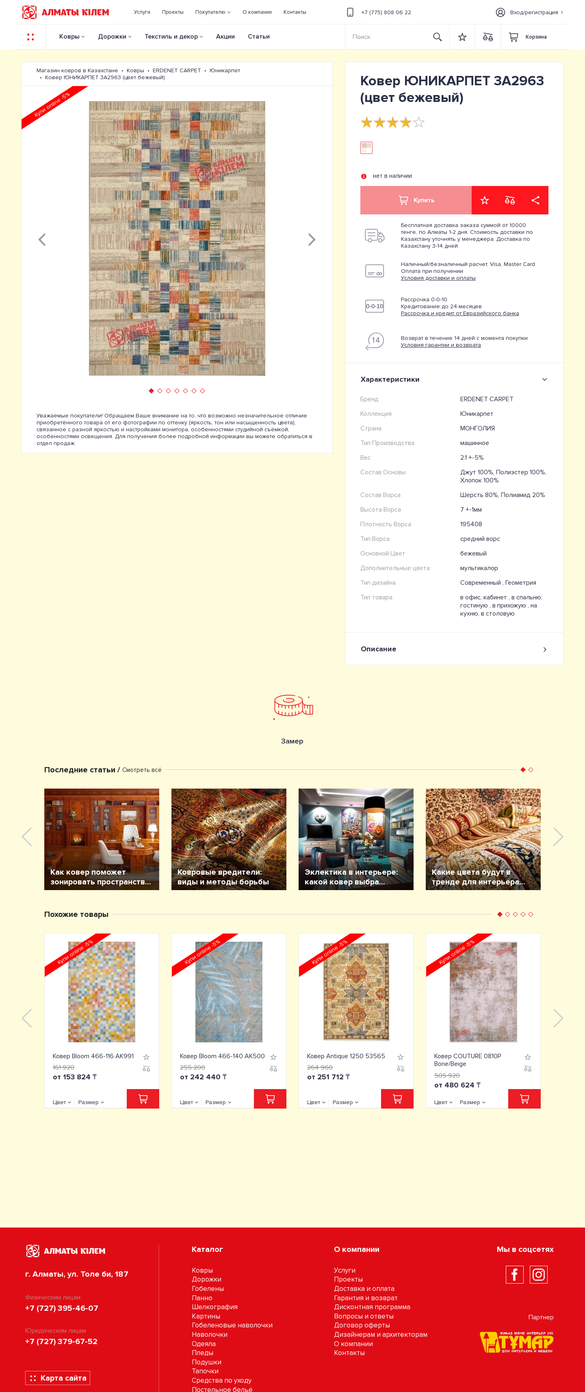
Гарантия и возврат (366, 1298)
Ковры (69, 36)
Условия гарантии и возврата (441, 345)
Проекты (348, 1279)
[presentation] (42, 238)
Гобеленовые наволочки (232, 1325)
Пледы (202, 1353)
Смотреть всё (142, 770)
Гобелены (208, 1288)
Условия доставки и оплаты (438, 278)
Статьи (259, 36)
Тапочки (205, 1371)
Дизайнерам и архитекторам (380, 1334)
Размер (88, 1102)
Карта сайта (58, 1378)
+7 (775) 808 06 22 (377, 12)
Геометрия (520, 583)
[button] (213, 12)
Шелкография (215, 1307)
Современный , (482, 583)
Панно (202, 1298)
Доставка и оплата (364, 1288)
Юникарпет (477, 414)
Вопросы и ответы (364, 1316)
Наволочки (210, 1334)
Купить (416, 200)
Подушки (206, 1362)
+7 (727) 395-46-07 (61, 1308)
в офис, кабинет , (485, 597)
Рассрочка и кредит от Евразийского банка (460, 313)
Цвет (59, 1102)
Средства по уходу (221, 1380)
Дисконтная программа (372, 1307)
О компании (353, 1344)
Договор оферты (362, 1325)
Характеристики (455, 379)
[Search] (386, 36)
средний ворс (480, 539)
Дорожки (112, 36)
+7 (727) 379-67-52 (61, 1342)
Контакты (349, 1353)
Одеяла (204, 1344)
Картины (206, 1316)
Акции (225, 36)
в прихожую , (511, 605)
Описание (454, 649)
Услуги (344, 1270)
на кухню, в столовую (498, 609)
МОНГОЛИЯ (477, 428)
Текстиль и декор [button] (171, 36)
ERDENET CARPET (487, 399)
